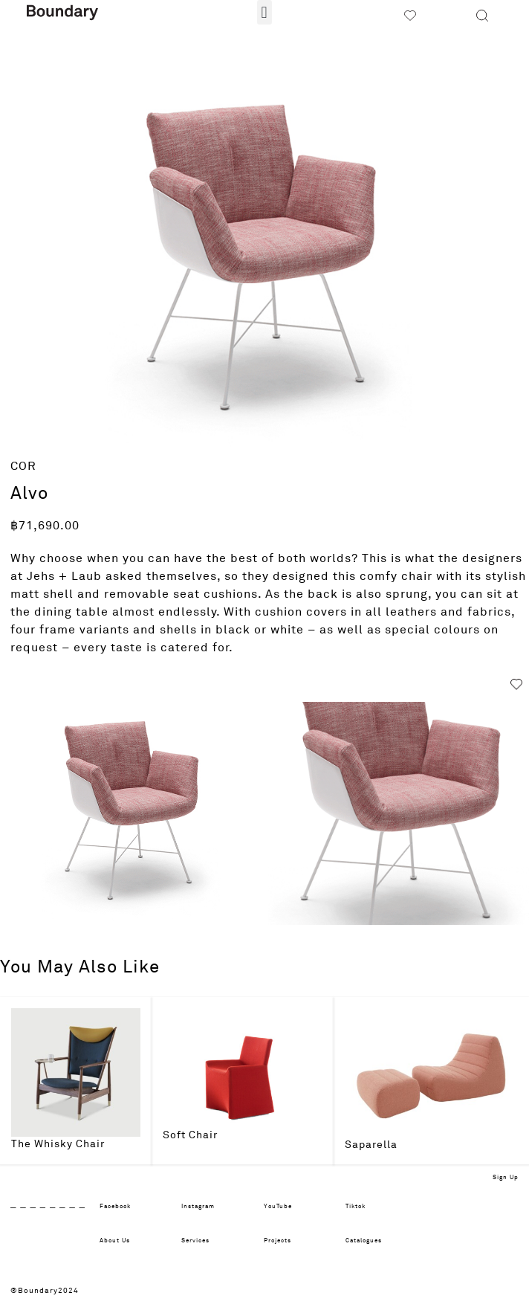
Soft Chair (190, 1135)
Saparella (371, 1145)
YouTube (278, 1207)
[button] (264, 12)
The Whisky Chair (58, 1144)
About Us (115, 1241)
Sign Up (506, 1178)
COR (23, 466)
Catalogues (363, 1241)
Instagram (198, 1207)
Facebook (115, 1207)
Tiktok (355, 1207)
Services (195, 1241)
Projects (277, 1241)
